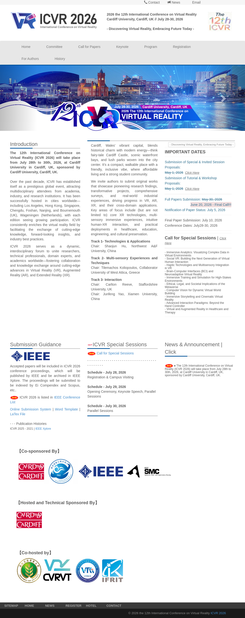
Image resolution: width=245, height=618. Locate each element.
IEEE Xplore (43, 428)
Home (26, 47)
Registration (182, 47)
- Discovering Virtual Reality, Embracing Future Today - (202, 144)
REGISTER (73, 605)
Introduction (24, 144)
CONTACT (114, 605)
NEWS (50, 605)
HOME (29, 605)
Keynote (122, 47)
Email (195, 2)
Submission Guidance (35, 344)
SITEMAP (11, 605)
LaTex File (17, 414)
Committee (54, 47)
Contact (152, 2)
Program (150, 47)
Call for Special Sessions (115, 353)
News (173, 2)
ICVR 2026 (218, 613)
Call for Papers (89, 47)
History (60, 59)
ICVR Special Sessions (117, 344)
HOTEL (91, 605)
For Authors (30, 59)
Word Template (66, 409)
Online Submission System (30, 409)
